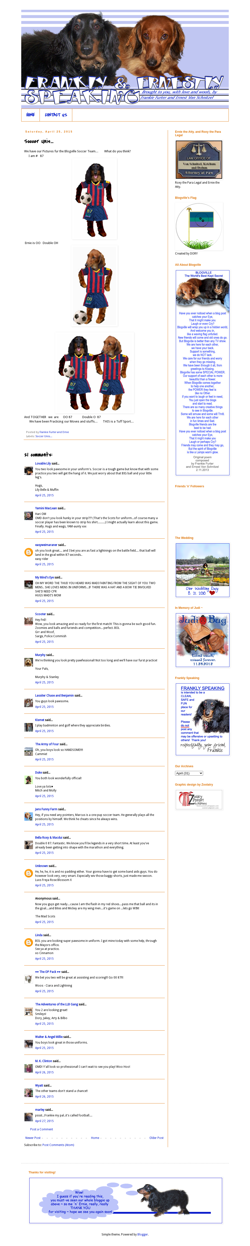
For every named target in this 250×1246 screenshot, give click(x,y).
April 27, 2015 (44, 1121)
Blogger (142, 1234)
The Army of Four (47, 744)
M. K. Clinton (43, 1061)
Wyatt (39, 1085)
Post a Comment (41, 1129)
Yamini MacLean (46, 508)
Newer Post (33, 1138)
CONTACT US (56, 115)
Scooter (40, 614)
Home (95, 1138)
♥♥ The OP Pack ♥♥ (48, 972)
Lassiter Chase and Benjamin (54, 695)
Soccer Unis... (43, 436)
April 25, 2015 (44, 495)
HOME (30, 115)
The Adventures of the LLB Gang (56, 1004)
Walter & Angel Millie (48, 1037)
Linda (38, 935)
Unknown (41, 866)
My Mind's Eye (44, 577)
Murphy (40, 655)
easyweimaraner (46, 545)
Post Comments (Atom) (58, 1145)
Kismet (39, 720)
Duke (38, 772)
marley (39, 1110)
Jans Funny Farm (46, 809)
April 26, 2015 (44, 1072)
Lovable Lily (43, 463)
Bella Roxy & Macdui (48, 837)
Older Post (156, 1138)
